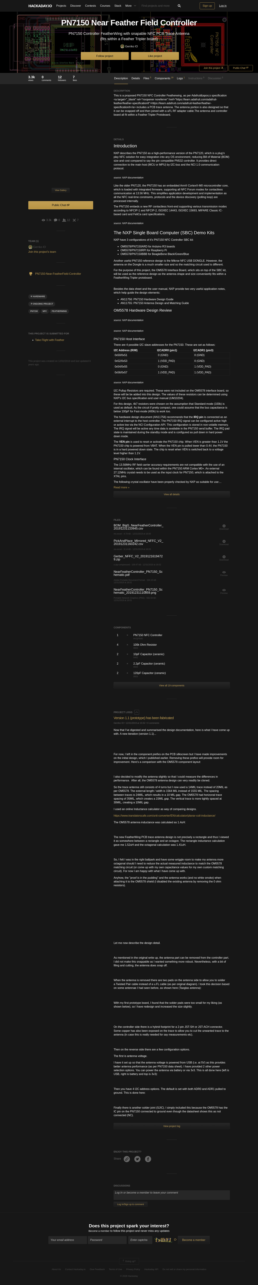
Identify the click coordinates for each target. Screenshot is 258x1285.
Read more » (122, 487)
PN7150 (34, 311)
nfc (45, 311)
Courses (105, 5)
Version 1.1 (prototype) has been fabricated (146, 718)
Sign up (207, 5)
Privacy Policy (133, 1270)
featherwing (59, 311)
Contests (90, 5)
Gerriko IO (129, 47)
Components (164, 78)
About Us (56, 1270)
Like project (155, 56)
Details (135, 78)
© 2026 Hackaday (129, 1276)
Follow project (104, 56)
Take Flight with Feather (49, 340)
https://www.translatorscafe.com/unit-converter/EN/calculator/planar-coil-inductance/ (164, 815)
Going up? (129, 1262)
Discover (75, 5)
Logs (181, 78)
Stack (117, 5)
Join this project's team (42, 251)
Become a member (99, 1231)
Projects (61, 5)
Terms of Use (115, 1270)
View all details (172, 494)
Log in (223, 5)
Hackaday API (151, 1270)
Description (121, 78)
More (131, 6)
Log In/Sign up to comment (130, 1204)
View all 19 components (171, 685)
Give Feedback (97, 1270)
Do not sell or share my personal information (184, 1270)
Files (147, 78)
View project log (171, 1126)
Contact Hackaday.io (75, 1270)
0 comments (153, 723)
